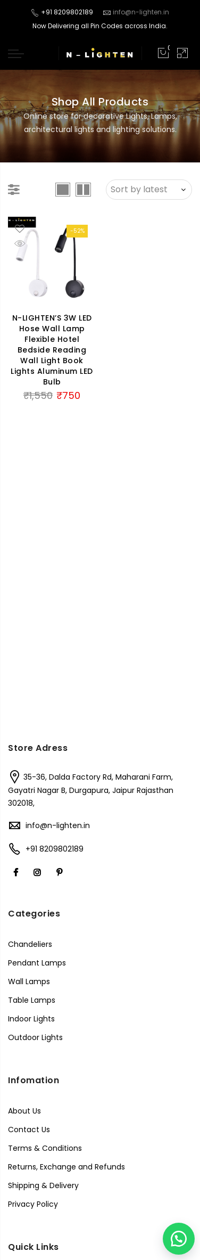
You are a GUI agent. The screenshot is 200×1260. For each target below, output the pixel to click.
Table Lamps (31, 1000)
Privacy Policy (33, 1204)
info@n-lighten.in (58, 825)
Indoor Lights (31, 1018)
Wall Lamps (29, 981)
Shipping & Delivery (43, 1185)
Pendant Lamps (37, 963)
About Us (24, 1111)
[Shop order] (148, 189)
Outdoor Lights (35, 1037)
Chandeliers (30, 944)
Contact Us (29, 1129)
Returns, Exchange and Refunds (66, 1166)
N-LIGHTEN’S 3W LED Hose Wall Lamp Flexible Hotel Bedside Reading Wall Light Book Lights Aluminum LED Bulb (52, 350)
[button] (179, 1239)
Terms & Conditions (45, 1148)
